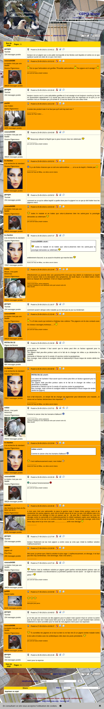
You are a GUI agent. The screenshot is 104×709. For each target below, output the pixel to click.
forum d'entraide (39, 698)
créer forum (26, 698)
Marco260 (89, 18)
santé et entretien (43, 35)
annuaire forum (53, 698)
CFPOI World (11, 35)
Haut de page (9, 665)
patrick (97, 18)
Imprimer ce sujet (12, 691)
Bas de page (8, 44)
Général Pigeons (26, 35)
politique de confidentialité (71, 698)
